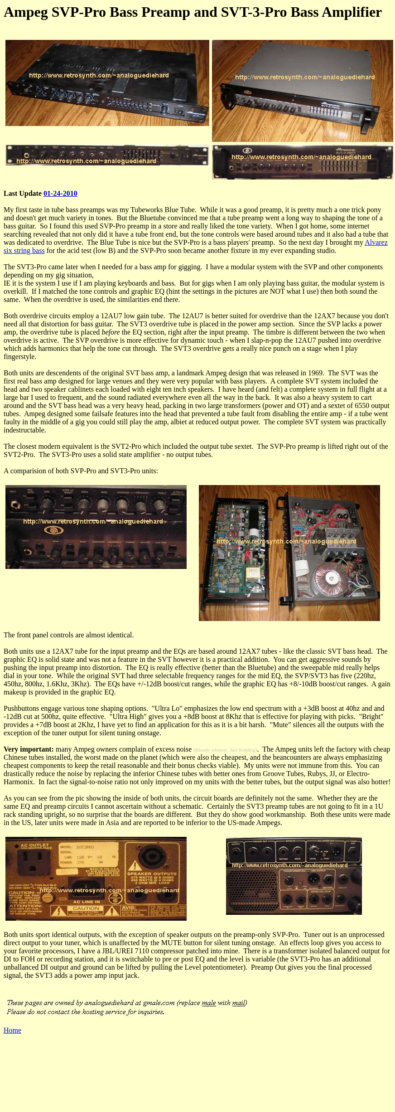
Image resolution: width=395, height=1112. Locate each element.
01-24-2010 (60, 193)
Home (12, 1030)
